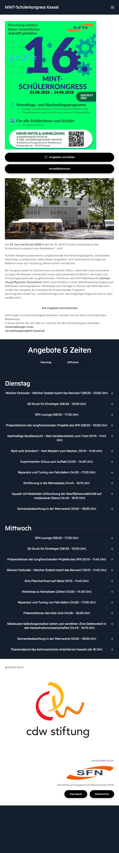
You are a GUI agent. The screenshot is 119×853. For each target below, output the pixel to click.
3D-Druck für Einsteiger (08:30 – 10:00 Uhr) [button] (56, 404)
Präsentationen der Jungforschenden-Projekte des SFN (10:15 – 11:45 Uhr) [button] (56, 559)
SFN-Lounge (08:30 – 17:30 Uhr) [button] (56, 414)
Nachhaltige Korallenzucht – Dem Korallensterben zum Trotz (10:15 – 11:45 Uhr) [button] (56, 438)
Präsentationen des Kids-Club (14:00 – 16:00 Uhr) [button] (56, 613)
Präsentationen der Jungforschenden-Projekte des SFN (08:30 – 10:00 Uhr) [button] (56, 425)
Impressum (76, 794)
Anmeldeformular (59, 169)
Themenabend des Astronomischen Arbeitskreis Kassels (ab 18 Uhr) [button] (56, 649)
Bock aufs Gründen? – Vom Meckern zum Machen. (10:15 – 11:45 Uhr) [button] (56, 451)
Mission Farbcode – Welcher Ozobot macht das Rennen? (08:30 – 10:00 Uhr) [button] (57, 393)
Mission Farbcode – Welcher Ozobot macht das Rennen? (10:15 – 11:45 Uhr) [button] (56, 570)
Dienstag (45, 362)
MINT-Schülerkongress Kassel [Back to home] (32, 7)
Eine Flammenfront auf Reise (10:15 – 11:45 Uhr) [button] (57, 581)
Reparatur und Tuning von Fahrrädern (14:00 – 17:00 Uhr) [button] (57, 602)
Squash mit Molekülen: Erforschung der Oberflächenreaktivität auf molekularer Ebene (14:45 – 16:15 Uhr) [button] (57, 496)
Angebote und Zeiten (59, 157)
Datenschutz (102, 794)
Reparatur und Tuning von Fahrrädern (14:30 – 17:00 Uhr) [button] (56, 472)
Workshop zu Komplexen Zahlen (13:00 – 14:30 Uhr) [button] (56, 591)
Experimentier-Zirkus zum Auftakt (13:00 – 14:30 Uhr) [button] (56, 461)
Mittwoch (73, 362)
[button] (112, 7)
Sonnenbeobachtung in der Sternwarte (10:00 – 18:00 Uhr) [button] (56, 509)
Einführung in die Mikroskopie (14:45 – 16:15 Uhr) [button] (56, 483)
